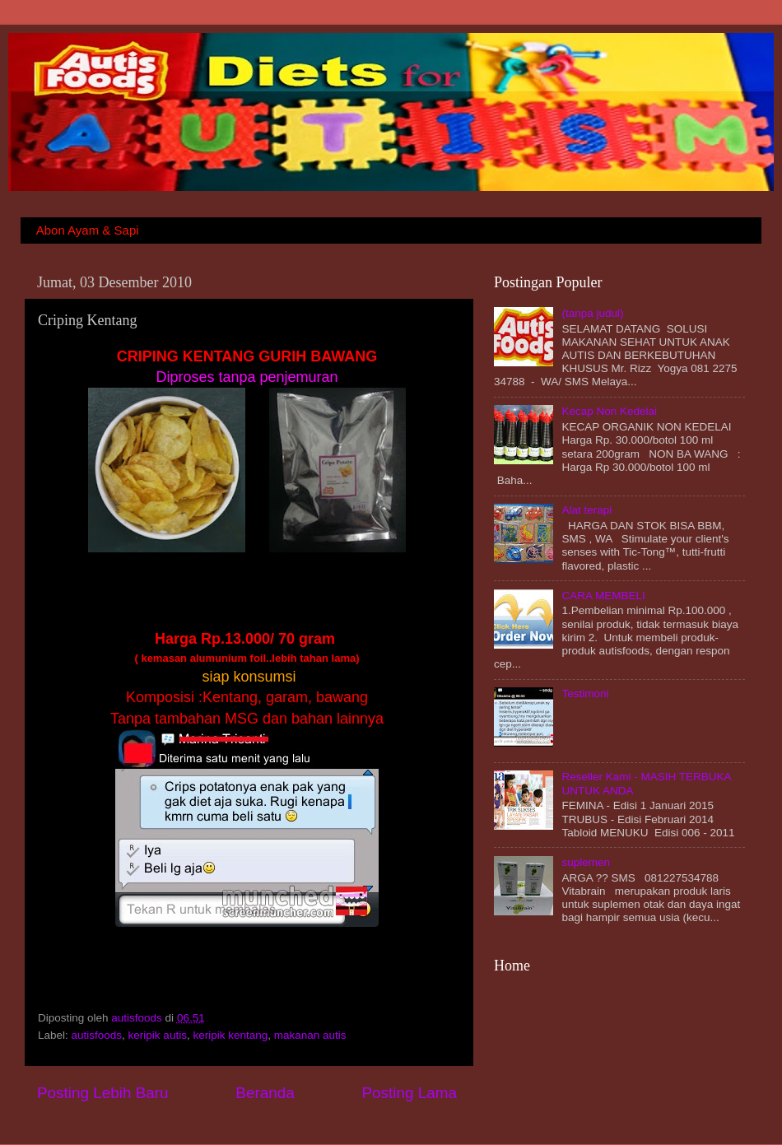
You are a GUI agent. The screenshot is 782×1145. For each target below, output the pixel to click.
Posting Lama (409, 1092)
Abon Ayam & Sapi (87, 230)
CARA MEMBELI (603, 595)
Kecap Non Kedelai (609, 411)
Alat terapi (586, 510)
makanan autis (310, 1035)
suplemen (585, 862)
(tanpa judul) (592, 313)
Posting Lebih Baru (103, 1092)
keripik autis (157, 1035)
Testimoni (584, 693)
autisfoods (138, 1018)
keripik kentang (230, 1035)
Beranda (264, 1092)
